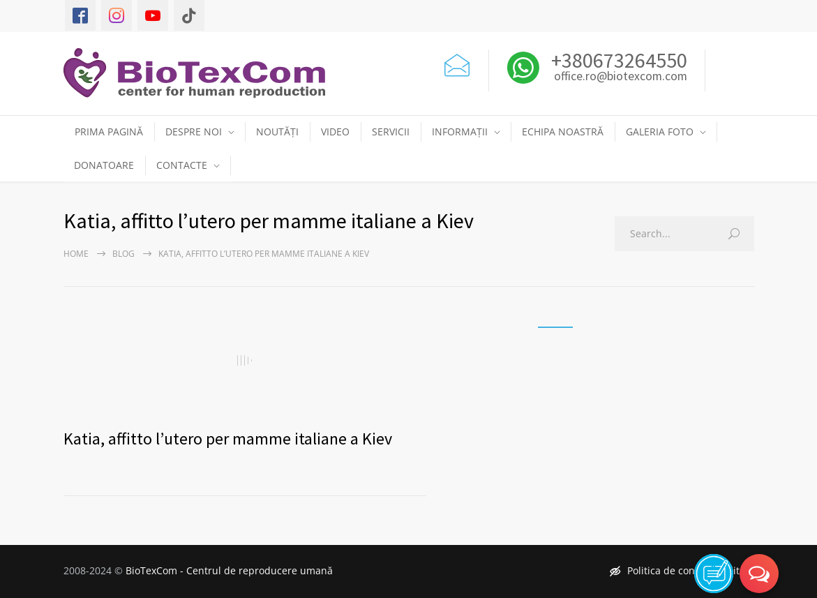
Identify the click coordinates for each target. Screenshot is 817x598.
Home (76, 254)
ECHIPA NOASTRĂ (563, 131)
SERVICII (391, 131)
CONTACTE (181, 165)
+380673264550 (617, 60)
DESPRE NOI (193, 131)
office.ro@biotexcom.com (620, 76)
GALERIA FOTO (660, 131)
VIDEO (335, 131)
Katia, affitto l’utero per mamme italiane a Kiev (227, 438)
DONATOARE (104, 165)
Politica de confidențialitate (682, 570)
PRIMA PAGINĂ (109, 131)
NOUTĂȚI (277, 131)
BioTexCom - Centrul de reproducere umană (229, 570)
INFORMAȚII (460, 131)
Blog (123, 254)
